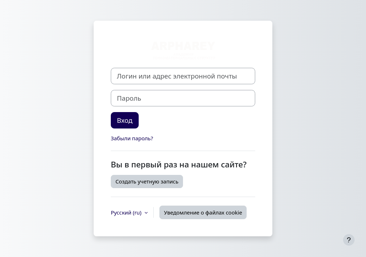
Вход (125, 120)
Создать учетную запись (146, 181)
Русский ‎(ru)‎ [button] (127, 212)
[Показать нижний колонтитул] (349, 240)
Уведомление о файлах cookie (203, 212)
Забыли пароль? (132, 138)
